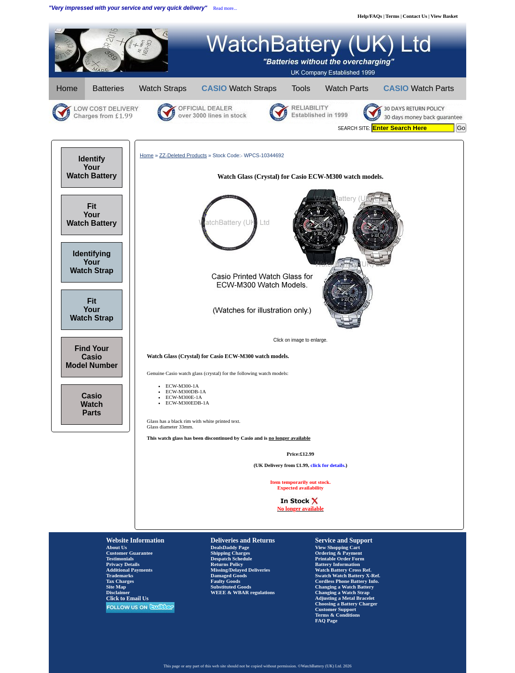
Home (66, 88)
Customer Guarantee (129, 553)
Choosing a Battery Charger (346, 603)
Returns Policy (227, 564)
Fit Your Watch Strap (92, 309)
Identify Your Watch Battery (92, 167)
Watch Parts (347, 88)
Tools (301, 88)
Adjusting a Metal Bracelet (345, 598)
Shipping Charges (230, 553)
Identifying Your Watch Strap (92, 262)
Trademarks (119, 575)
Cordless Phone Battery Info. (347, 581)
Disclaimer (118, 592)
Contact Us (415, 16)
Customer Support (335, 609)
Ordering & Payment (338, 553)
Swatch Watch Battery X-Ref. (347, 575)
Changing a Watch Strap (342, 592)
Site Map (116, 586)
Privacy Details (122, 564)
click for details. (328, 465)
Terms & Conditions (337, 615)
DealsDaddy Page (230, 547)
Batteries (108, 88)
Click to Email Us (127, 598)
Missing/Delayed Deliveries (240, 570)
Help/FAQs (369, 16)
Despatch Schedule (231, 558)
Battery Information (337, 564)
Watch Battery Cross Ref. (343, 570)
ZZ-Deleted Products (183, 155)
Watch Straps (162, 88)
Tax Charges (120, 581)
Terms (393, 16)
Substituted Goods (231, 586)
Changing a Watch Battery (344, 586)
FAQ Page (326, 620)
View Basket (444, 16)
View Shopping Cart (337, 547)
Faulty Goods (225, 581)
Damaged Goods (229, 575)
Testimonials (120, 558)
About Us (116, 547)
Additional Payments (129, 570)
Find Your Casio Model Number (92, 356)
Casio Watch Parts (92, 404)
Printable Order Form (339, 558)
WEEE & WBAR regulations (243, 592)
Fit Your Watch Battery (92, 214)
